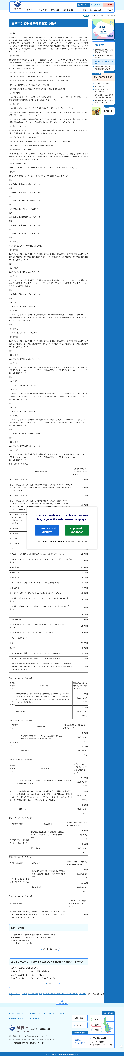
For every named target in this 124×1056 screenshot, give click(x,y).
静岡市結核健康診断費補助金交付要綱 (104, 56)
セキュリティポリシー (18, 1018)
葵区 (96, 1019)
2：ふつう (31, 971)
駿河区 (97, 1025)
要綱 (40, 994)
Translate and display (47, 530)
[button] (83, 5)
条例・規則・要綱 (33, 994)
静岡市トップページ (14, 994)
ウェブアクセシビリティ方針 (55, 1013)
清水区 (97, 1030)
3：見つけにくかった (51, 978)
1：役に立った (18, 971)
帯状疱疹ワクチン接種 (102, 83)
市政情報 (24, 994)
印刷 (87, 15)
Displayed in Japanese (77, 530)
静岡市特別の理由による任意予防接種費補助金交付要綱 (104, 68)
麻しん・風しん (99, 86)
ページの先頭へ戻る (62, 1003)
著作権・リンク (37, 1013)
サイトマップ (36, 1018)
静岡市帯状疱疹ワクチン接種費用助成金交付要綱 (104, 51)
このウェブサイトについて (19, 1013)
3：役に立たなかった (46, 971)
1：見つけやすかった (20, 978)
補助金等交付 (100, 45)
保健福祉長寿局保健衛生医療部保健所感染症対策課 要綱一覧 (60, 994)
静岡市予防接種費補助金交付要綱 (104, 62)
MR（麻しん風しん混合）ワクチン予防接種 (103, 91)
